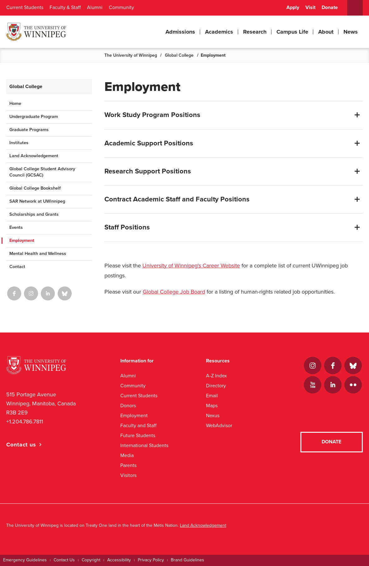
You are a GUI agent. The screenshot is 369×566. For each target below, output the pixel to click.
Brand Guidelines (187, 560)
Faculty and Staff (138, 425)
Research (254, 31)
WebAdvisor (219, 425)
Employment (21, 240)
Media (127, 455)
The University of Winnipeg (130, 55)
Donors (128, 405)
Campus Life (292, 31)
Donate (330, 7)
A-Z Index (216, 376)
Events (16, 227)
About (325, 31)
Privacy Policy (151, 560)
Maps (212, 405)
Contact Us (64, 560)
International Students (144, 445)
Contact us (21, 444)
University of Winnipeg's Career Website (191, 265)
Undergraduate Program (33, 116)
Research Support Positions (147, 171)
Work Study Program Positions (152, 115)
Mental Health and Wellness (37, 253)
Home (15, 103)
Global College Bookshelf (34, 188)
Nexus (212, 415)
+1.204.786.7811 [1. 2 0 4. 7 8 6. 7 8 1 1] (24, 421)
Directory (216, 386)
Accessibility (119, 560)
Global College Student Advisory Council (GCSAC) (42, 172)
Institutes (18, 142)
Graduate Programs (29, 129)
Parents (128, 465)
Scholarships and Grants (34, 214)
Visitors (128, 475)
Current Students (24, 7)
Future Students (137, 435)
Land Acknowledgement (33, 155)
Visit (310, 7)
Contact (17, 266)
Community (121, 7)
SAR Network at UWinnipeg (37, 201)
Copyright (91, 560)
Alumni (95, 7)
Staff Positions (127, 227)
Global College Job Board (174, 291)
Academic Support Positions (148, 143)
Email (212, 396)
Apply (292, 7)
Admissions (180, 31)
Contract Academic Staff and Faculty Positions (177, 199)
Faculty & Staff (65, 7)
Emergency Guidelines (25, 560)
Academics (219, 31)
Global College (179, 55)
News (350, 31)
